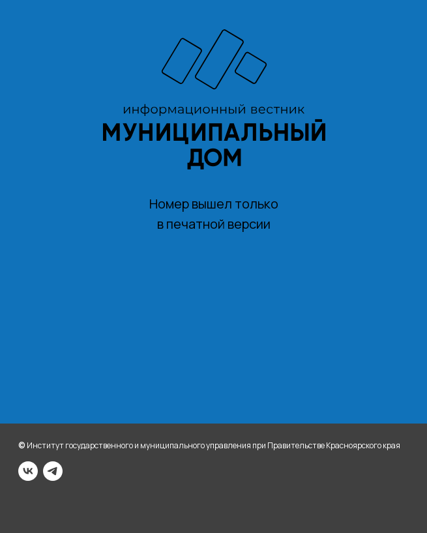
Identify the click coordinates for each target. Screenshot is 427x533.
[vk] (28, 471)
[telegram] (53, 471)
